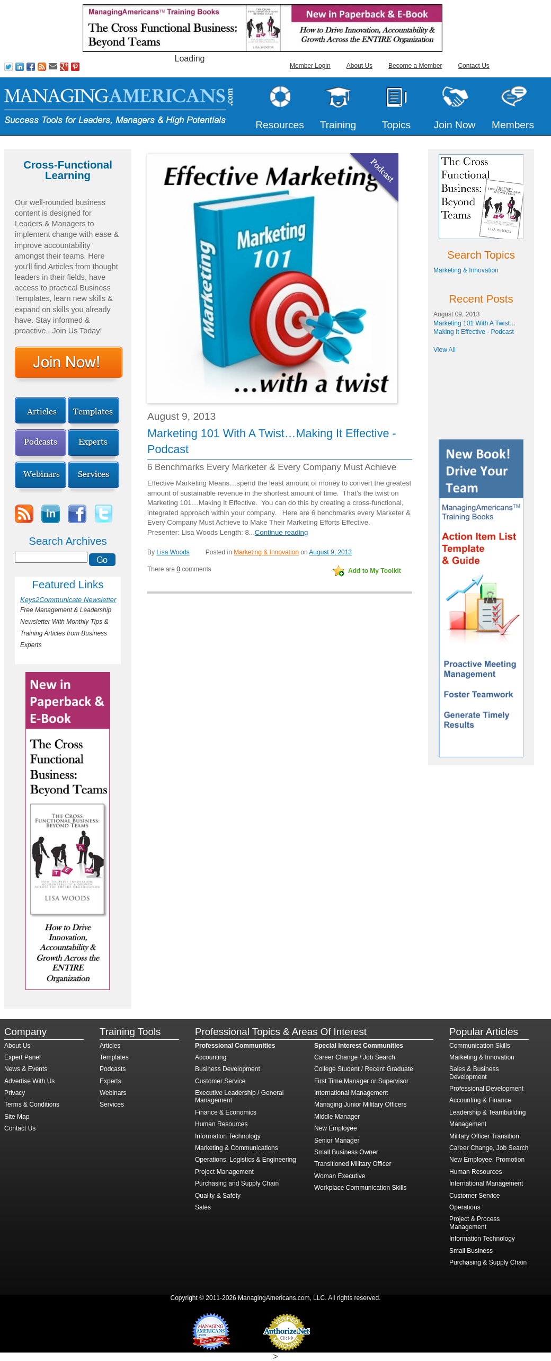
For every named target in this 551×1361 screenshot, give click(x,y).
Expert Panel (22, 1057)
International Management (351, 1093)
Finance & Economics (225, 1112)
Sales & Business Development (474, 1072)
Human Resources (221, 1124)
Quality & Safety (218, 1195)
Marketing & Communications (236, 1148)
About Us (359, 65)
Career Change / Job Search (354, 1057)
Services (112, 1104)
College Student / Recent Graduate (363, 1069)
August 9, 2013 (330, 552)
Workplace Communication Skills (360, 1187)
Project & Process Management (474, 1222)
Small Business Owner (346, 1152)
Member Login (310, 65)
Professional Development (486, 1088)
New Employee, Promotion (487, 1159)
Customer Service (220, 1081)
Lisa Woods (172, 552)
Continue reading (281, 532)
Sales (203, 1207)
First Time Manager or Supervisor (361, 1081)
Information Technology (228, 1136)
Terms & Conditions (31, 1104)
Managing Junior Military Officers (360, 1104)
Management (467, 1124)
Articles (110, 1045)
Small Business (471, 1250)
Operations (465, 1207)
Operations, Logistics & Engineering (245, 1159)
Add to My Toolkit (374, 571)
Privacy (14, 1093)
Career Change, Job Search (488, 1148)
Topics (396, 124)
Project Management (224, 1172)
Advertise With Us (29, 1081)
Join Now (455, 124)
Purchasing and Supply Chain (237, 1183)
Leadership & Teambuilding (487, 1112)
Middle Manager (337, 1116)
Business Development (227, 1069)
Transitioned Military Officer (352, 1164)
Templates (114, 1057)
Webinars (113, 1093)
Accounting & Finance (480, 1100)
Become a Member (415, 65)
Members (513, 124)
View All (444, 349)
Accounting (210, 1057)
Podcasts (113, 1069)
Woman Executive (340, 1176)
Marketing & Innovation (266, 552)
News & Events (25, 1069)
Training (338, 124)
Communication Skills (479, 1045)
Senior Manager (336, 1140)
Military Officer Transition (484, 1136)
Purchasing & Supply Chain (488, 1262)
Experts (110, 1081)
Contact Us (473, 65)
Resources (279, 124)
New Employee (335, 1128)
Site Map (16, 1116)
